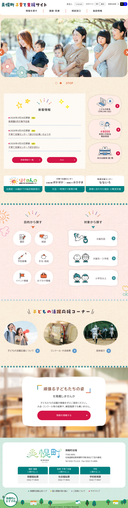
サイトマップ (95, 491)
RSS (62, 160)
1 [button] (56, 83)
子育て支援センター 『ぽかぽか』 (23, 147)
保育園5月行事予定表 (19, 121)
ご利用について (79, 491)
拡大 (102, 4)
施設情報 (97, 11)
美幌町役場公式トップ (38, 491)
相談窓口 (76, 11)
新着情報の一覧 (27, 160)
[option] (64, 48)
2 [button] (61, 83)
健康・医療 (54, 11)
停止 (69, 82)
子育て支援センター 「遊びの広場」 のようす (29, 134)
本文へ (69, 4)
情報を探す (31, 11)
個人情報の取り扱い (60, 491)
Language (79, 4)
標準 (97, 4)
